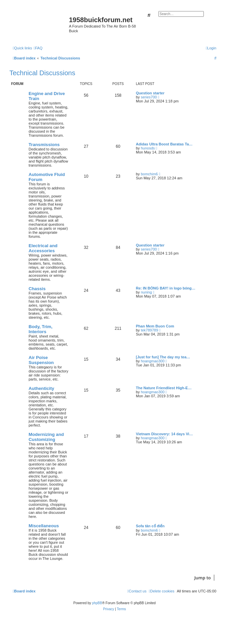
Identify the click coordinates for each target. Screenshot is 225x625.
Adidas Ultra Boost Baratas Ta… (164, 144)
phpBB (97, 603)
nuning (146, 292)
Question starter (150, 93)
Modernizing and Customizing (46, 437)
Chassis (37, 288)
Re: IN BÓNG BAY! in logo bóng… (165, 288)
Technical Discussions (42, 73)
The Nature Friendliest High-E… (164, 388)
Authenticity (41, 388)
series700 (149, 97)
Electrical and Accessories (43, 248)
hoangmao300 (152, 361)
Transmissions (44, 144)
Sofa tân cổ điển (150, 526)
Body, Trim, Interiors (40, 329)
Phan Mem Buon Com (155, 326)
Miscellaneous (44, 525)
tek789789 (149, 330)
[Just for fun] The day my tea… (163, 357)
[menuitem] (38, 48)
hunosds (148, 148)
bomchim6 (149, 174)
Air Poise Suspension (41, 360)
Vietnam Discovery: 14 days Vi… (164, 434)
